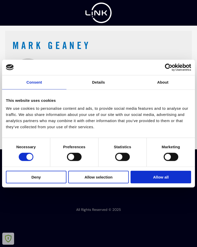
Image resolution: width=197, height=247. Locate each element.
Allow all (161, 177)
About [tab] (163, 82)
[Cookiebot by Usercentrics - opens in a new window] (168, 67)
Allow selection (98, 177)
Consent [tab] (34, 82)
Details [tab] (98, 82)
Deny (36, 177)
